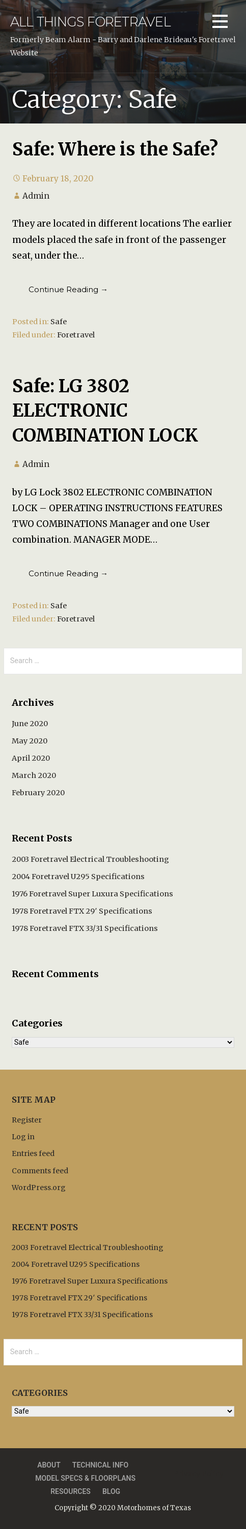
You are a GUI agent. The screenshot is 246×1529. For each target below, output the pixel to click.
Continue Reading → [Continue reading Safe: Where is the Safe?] (68, 289)
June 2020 (30, 723)
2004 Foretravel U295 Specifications (78, 876)
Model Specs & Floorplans (85, 1478)
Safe (58, 321)
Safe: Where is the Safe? (115, 149)
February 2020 (38, 792)
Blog (111, 1491)
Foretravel (76, 334)
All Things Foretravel (90, 21)
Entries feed (33, 1153)
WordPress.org (39, 1187)
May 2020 (29, 740)
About (49, 1465)
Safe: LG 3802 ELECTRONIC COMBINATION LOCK (105, 410)
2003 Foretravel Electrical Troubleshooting (90, 859)
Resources (70, 1491)
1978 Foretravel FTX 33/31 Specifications (85, 928)
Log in (23, 1136)
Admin (35, 196)
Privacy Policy (198, 1473)
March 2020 (34, 775)
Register (27, 1120)
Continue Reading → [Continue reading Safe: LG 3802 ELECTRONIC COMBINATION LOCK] (68, 573)
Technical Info (100, 1465)
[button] (220, 23)
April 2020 (31, 758)
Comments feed (40, 1170)
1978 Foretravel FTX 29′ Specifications (82, 911)
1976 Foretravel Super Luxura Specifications (92, 893)
